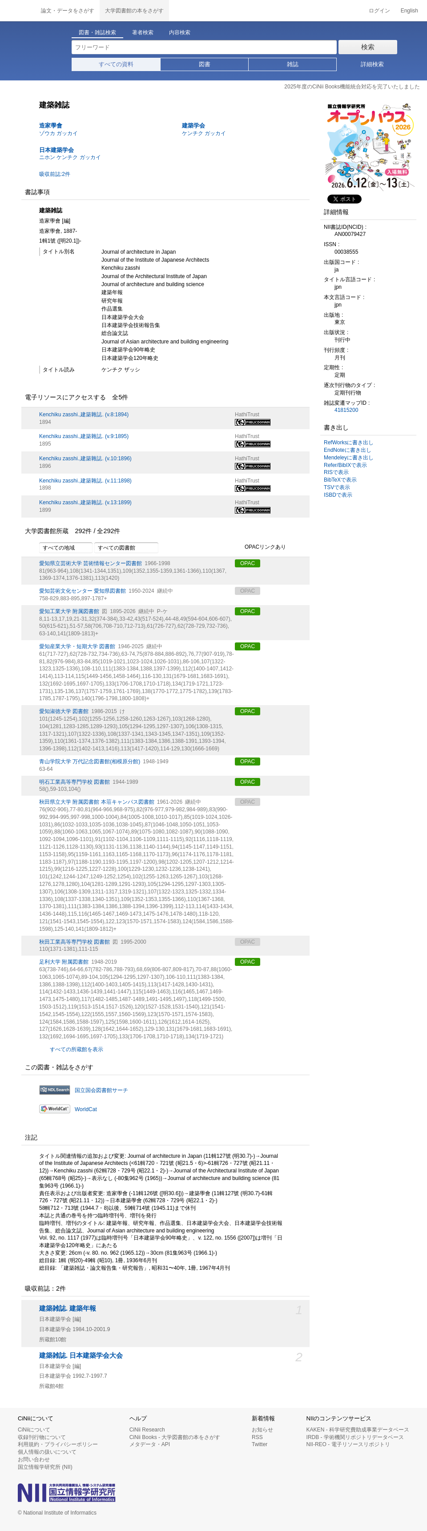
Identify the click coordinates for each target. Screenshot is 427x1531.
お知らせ (262, 1430)
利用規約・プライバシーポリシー (58, 1444)
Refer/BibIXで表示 (345, 465)
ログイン (379, 11)
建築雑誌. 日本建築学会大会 (81, 1355)
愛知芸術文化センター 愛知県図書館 (82, 591)
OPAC (247, 563)
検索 (368, 47)
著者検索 (142, 32)
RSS (257, 1437)
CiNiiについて (34, 1430)
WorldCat (86, 1109)
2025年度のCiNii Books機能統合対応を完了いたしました (352, 87)
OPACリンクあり (260, 547)
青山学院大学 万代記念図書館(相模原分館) (89, 761)
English (409, 11)
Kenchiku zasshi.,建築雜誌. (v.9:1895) (84, 436)
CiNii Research (147, 1430)
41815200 (346, 410)
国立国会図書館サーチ (101, 1090)
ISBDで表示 (338, 495)
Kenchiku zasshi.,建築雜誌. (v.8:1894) (84, 414)
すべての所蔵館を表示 (76, 1049)
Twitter (259, 1444)
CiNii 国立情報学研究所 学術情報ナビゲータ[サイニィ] (18, 10)
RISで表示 (336, 472)
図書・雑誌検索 (97, 32)
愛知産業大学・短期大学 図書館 (77, 646)
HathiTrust (247, 414)
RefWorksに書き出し (349, 442)
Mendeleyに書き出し (349, 458)
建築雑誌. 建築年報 (67, 1308)
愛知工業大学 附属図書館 (69, 611)
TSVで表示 (337, 487)
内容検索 (179, 32)
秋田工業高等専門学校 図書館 (74, 942)
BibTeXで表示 (340, 480)
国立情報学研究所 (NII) (45, 1467)
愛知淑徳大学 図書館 (64, 711)
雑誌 (292, 64)
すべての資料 (116, 64)
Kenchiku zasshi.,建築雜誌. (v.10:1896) (85, 458)
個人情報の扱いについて (47, 1452)
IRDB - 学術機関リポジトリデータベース (355, 1437)
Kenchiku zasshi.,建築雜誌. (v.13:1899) (85, 502)
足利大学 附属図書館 (64, 962)
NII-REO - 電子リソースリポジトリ (348, 1444)
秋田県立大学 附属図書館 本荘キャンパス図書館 (96, 802)
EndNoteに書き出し (347, 450)
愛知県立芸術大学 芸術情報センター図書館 (90, 563)
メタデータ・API (149, 1444)
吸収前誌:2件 (54, 174)
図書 (204, 64)
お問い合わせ (34, 1459)
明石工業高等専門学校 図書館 (74, 782)
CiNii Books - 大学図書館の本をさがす (175, 1437)
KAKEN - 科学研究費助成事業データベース (357, 1430)
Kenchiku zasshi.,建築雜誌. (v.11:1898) (85, 481)
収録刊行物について (42, 1437)
